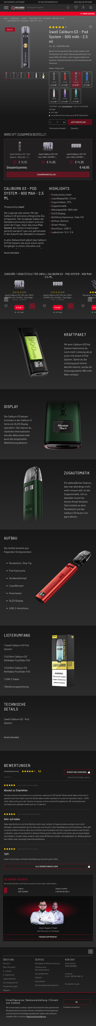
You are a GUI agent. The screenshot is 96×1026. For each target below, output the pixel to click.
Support (38, 977)
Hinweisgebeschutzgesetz (46, 985)
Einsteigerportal (10, 982)
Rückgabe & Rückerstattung (47, 963)
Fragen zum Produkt (48, 937)
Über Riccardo (9, 967)
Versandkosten (67, 106)
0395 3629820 (71, 966)
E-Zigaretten (8, 975)
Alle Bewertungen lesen (63, 866)
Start (6, 18)
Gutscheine (40, 981)
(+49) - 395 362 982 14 (74, 976)
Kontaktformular (72, 984)
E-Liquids (7, 971)
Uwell (21, 206)
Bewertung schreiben (78, 772)
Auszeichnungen (10, 986)
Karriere (6, 963)
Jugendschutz (9, 978)
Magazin (6, 990)
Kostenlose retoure (83, 2)
